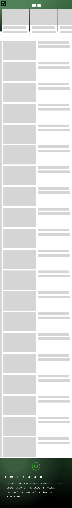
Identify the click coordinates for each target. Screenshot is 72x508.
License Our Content (15, 492)
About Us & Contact (33, 492)
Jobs (45, 492)
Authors (20, 496)
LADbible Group (46, 483)
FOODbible (50, 488)
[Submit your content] (36, 470)
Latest (51, 492)
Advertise (10, 483)
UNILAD (10, 488)
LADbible (58, 483)
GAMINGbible (21, 488)
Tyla (30, 488)
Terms (19, 483)
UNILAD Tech (39, 488)
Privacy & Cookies (31, 483)
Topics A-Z (11, 496)
